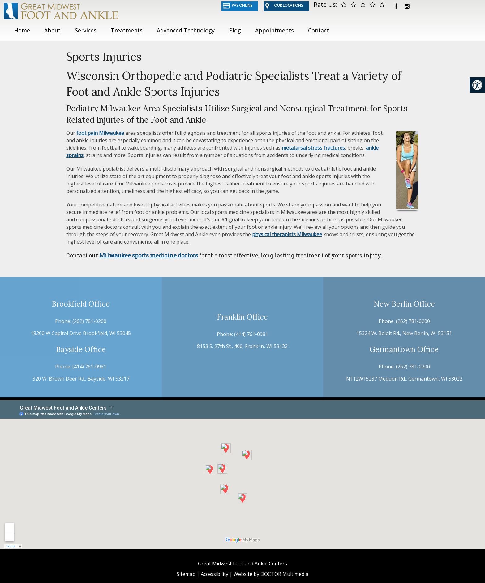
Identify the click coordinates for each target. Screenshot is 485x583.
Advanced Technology (186, 30)
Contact (318, 30)
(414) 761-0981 (89, 366)
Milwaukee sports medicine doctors (148, 255)
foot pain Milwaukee (100, 133)
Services (86, 30)
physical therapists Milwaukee (287, 234)
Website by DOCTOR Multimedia (271, 574)
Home (22, 30)
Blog (235, 30)
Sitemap (186, 574)
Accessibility (214, 574)
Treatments (127, 30)
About (52, 30)
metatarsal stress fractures (313, 147)
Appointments (274, 30)
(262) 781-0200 (89, 321)
